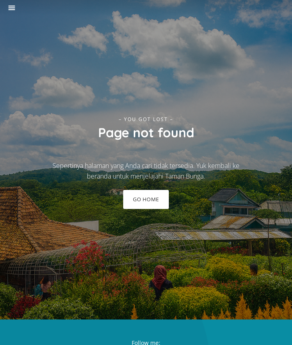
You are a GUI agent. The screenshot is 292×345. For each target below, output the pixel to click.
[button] (11, 7)
